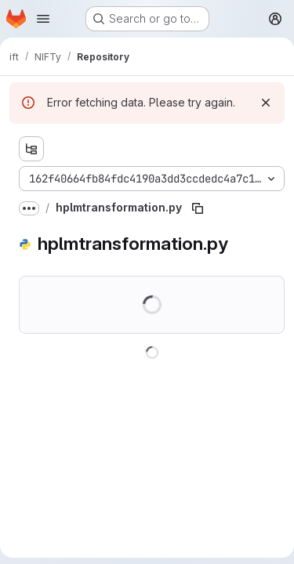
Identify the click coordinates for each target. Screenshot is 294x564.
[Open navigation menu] (43, 18)
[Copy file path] (197, 208)
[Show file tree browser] (31, 148)
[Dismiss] (265, 102)
